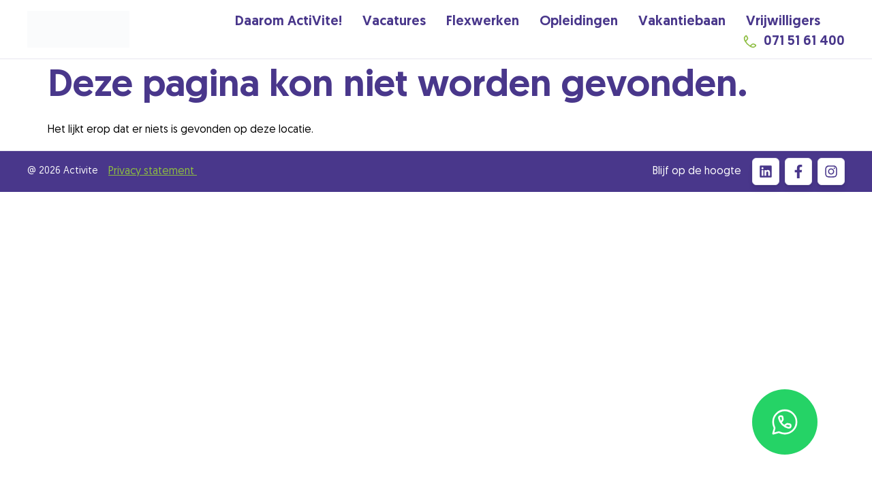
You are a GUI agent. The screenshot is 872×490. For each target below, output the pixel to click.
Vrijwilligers (783, 22)
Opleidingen (579, 22)
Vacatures (394, 22)
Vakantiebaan (682, 22)
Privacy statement (152, 171)
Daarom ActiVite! (288, 22)
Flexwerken (482, 22)
